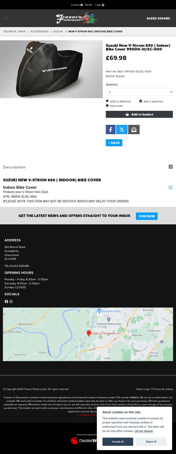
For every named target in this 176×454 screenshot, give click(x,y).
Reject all (151, 441)
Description (14, 167)
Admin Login (143, 389)
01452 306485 (158, 18)
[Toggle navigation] (6, 18)
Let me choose (144, 431)
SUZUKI (58, 31)
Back (114, 142)
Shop (21, 31)
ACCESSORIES (39, 31)
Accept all (117, 441)
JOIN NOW (146, 216)
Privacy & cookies (163, 389)
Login (100, 4)
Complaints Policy (88, 414)
